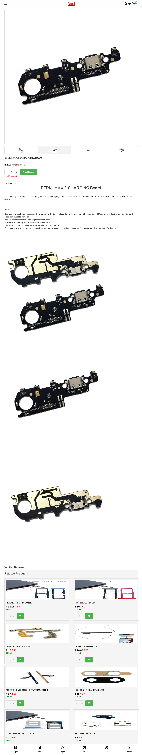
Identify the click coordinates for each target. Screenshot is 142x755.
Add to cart (28, 172)
